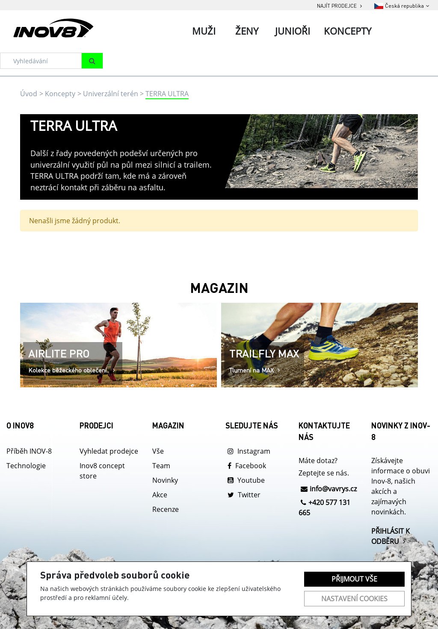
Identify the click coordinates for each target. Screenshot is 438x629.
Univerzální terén (110, 93)
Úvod (28, 93)
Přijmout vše (354, 579)
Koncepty (60, 93)
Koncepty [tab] (347, 30)
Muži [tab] (204, 30)
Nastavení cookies (354, 598)
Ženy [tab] (246, 30)
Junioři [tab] (292, 30)
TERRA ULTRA (167, 93)
